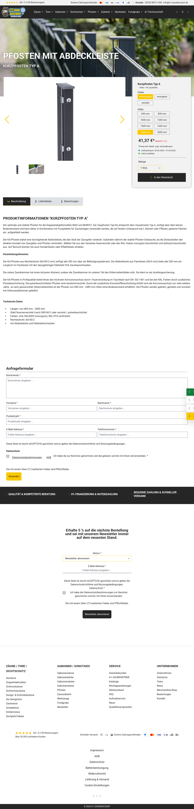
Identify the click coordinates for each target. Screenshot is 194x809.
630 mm (145, 113)
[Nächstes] (122, 119)
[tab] (16, 201)
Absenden (13, 476)
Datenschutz (97, 762)
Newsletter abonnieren (97, 614)
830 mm (162, 113)
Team (160, 681)
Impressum (97, 750)
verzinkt (145, 102)
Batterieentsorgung (97, 767)
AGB (48, 457)
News (160, 685)
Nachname (104, 403)
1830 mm (145, 132)
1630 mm (162, 126)
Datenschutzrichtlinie (84, 443)
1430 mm (145, 126)
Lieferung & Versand (97, 779)
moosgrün (162, 96)
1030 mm (145, 120)
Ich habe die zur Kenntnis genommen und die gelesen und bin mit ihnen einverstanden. (79, 457)
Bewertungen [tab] (71, 201)
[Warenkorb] (188, 12)
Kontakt (161, 698)
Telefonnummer (107, 429)
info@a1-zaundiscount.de (175, 2)
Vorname (12, 403)
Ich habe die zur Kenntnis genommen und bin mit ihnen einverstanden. (98, 594)
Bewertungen (164, 694)
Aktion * (97, 553)
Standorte (162, 677)
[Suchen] (183, 12)
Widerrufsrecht (97, 773)
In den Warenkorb (162, 177)
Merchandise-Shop (167, 690)
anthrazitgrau (145, 96)
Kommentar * (13, 375)
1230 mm (162, 120)
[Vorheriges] (7, 119)
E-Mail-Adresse (15, 429)
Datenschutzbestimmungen (27, 457)
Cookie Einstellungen (97, 785)
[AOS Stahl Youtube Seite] (100, 796)
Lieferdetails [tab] (45, 201)
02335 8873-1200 (153, 2)
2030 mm (162, 132)
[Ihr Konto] (177, 12)
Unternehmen (164, 673)
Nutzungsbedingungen (112, 443)
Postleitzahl (13, 416)
